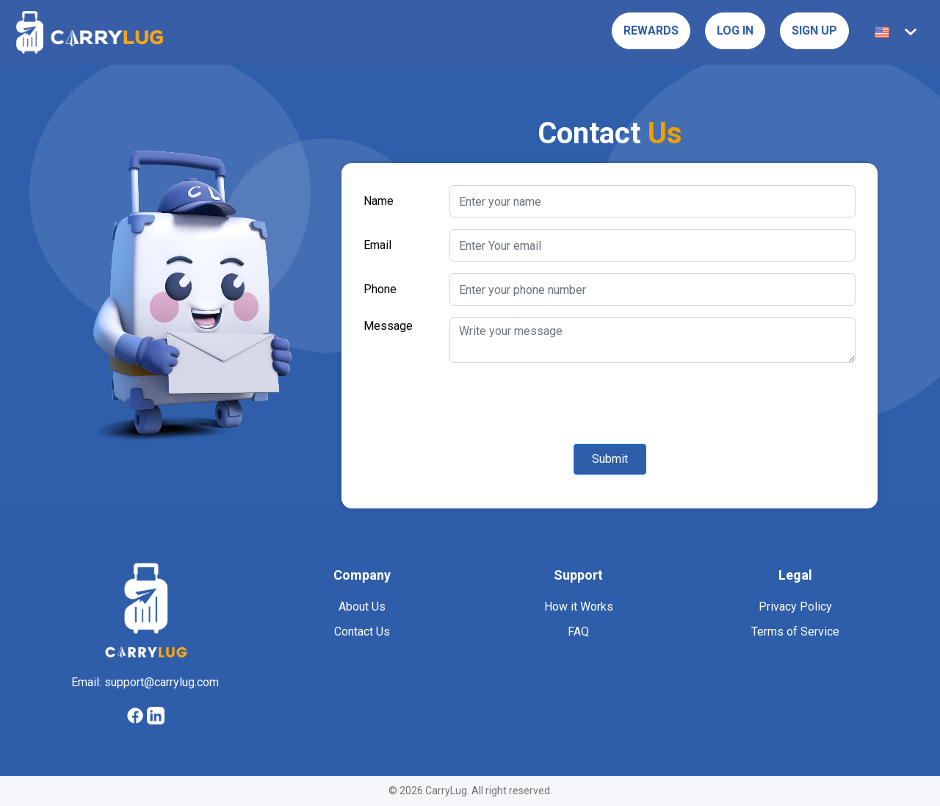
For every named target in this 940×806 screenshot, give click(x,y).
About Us (362, 606)
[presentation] (475, 403)
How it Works (578, 606)
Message (387, 326)
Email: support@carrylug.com (145, 682)
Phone (380, 289)
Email (378, 245)
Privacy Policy (795, 606)
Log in (730, 30)
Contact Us (362, 631)
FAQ (578, 631)
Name (379, 201)
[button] (898, 32)
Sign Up (813, 30)
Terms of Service (795, 631)
